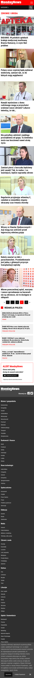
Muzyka (3, 577)
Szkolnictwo (4, 519)
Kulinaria (3, 597)
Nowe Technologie (5, 636)
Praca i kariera (4, 497)
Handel (3, 410)
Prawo (2, 500)
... (12, 302)
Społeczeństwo (6, 488)
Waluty (2, 461)
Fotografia (3, 472)
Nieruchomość (4, 419)
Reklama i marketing (6, 533)
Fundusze (3, 447)
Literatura (3, 574)
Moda (2, 600)
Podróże (3, 602)
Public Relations (5, 530)
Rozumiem (8, 674)
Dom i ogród (4, 591)
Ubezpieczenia (4, 436)
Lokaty (2, 458)
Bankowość (4, 619)
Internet (3, 475)
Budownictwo (4, 405)
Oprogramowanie (5, 480)
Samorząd (3, 505)
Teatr (2, 583)
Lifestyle (4, 587)
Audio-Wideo (4, 469)
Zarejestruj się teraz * (10, 375)
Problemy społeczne (6, 503)
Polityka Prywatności (20, 674)
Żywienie (3, 563)
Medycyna (3, 555)
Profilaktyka (4, 561)
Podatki (3, 494)
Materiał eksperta (5, 633)
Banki (2, 444)
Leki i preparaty (5, 552)
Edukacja (4, 510)
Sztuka (2, 580)
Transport (3, 430)
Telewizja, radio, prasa (6, 536)
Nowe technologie (7, 465)
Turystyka (3, 433)
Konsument (4, 491)
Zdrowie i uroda (6, 540)
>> (29, 302)
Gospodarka (4, 625)
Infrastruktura (4, 413)
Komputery (3, 477)
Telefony (3, 483)
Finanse (3, 622)
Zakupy (3, 611)
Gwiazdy (3, 594)
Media (3, 524)
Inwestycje (3, 452)
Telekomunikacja (5, 427)
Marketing (3, 630)
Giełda (2, 450)
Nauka (2, 516)
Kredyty (3, 455)
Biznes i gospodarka (8, 401)
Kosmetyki (3, 547)
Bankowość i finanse (8, 440)
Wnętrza (3, 608)
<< (4, 302)
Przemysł (3, 422)
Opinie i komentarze (8, 615)
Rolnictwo (3, 425)
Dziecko (3, 513)
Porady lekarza (4, 558)
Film (2, 572)
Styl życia (3, 605)
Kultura (3, 568)
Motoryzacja (4, 416)
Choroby (3, 544)
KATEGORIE (5, 7)
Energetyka (4, 408)
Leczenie (3, 549)
